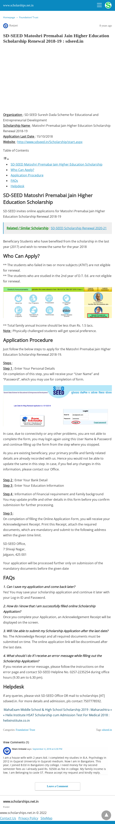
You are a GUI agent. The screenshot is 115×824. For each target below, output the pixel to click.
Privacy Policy (28, 818)
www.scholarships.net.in (18, 5)
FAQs (14, 181)
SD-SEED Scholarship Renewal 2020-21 (79, 228)
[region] (57, 79)
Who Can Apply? (22, 170)
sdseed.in (107, 729)
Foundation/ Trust (28, 17)
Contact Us (8, 818)
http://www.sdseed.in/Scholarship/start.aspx (49, 142)
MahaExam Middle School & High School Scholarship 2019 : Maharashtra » (58, 710)
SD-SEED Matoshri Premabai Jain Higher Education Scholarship (56, 164)
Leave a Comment (57, 786)
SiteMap (46, 818)
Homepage (9, 17)
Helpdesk (17, 186)
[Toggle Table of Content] (6, 159)
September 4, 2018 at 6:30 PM (47, 748)
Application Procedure (27, 175)
